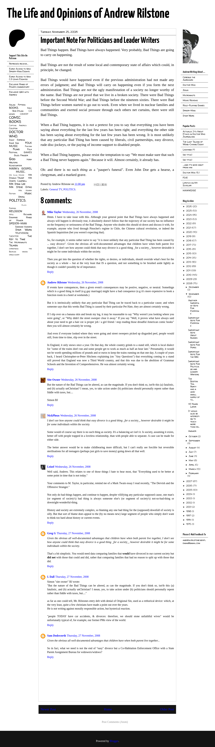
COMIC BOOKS (15, 119)
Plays (24, 205)
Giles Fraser (21, 155)
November (194, 293)
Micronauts (189, 95)
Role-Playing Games (193, 105)
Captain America (18, 125)
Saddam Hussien (23, 226)
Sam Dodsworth (56, 635)
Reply (50, 271)
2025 (189, 210)
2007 (189, 481)
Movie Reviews (190, 100)
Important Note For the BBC (194, 354)
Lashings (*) (189, 149)
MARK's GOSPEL (20, 168)
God (12, 158)
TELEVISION (21, 233)
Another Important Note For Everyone (193, 307)
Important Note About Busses (193, 333)
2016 (189, 249)
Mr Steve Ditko (20, 187)
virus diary (14, 254)
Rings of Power (20, 219)
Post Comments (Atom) (115, 721)
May (191, 460)
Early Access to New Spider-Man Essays (20, 70)
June (191, 456)
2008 (189, 283)
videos (25, 251)
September (194, 440)
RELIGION (15, 211)
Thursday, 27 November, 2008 (73, 533)
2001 (189, 506)
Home (108, 709)
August (193, 447)
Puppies (12, 208)
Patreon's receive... (18, 63)
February (194, 473)
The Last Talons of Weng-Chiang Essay (193, 143)
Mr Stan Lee (17, 184)
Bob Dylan (17, 110)
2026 (189, 206)
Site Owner (53, 379)
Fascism (28, 146)
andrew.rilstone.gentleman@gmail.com (194, 542)
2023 (189, 219)
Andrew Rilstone (57, 282)
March (193, 469)
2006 (189, 485)
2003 (189, 498)
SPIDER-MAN (18, 223)
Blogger (114, 740)
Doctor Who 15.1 (191, 172)
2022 (189, 223)
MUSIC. (20, 171)
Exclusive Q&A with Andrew (19, 93)
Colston (13, 128)
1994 (189, 519)
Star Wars (23, 229)
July (191, 451)
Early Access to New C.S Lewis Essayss (20, 78)
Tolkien (13, 245)
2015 (189, 253)
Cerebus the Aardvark (189, 78)
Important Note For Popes (194, 345)
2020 (189, 232)
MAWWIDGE (189, 190)
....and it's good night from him (193, 166)
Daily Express (17, 139)
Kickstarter (15, 165)
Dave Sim (14, 142)
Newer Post (48, 709)
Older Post (167, 709)
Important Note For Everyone (194, 321)
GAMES (28, 152)
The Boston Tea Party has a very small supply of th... (194, 389)
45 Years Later (193, 405)
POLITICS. (69, 189)
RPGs (11, 214)
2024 (189, 214)
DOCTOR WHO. (16, 133)
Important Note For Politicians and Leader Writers (194, 368)
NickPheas (53, 415)
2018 (189, 240)
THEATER (14, 236)
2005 (189, 489)
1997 (189, 515)
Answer (192, 431)
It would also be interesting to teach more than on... (194, 418)
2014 (189, 257)
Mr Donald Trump (20, 176)
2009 (189, 279)
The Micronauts (18, 242)
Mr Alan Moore (16, 175)
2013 (189, 261)
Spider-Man (189, 110)
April (192, 464)
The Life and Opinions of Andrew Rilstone (88, 14)
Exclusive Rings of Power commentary (19, 85)
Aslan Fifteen (17, 104)
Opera (21, 196)
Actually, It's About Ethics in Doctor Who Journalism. (194, 134)
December (194, 287)
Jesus (185, 90)
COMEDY (24, 114)
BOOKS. (14, 107)
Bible (29, 108)
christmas (13, 248)
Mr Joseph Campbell (20, 179)
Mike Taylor (54, 212)
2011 (188, 270)
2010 (189, 274)
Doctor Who (189, 84)
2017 (189, 244)
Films (16, 149)
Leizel (50, 466)
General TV (55, 189)
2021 (189, 227)
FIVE (185, 177)
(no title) (187, 154)
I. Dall (50, 576)
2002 (189, 502)
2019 (189, 236)
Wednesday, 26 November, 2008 (80, 212)
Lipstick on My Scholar (190, 184)
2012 (189, 266)
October (193, 436)
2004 (189, 494)
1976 (189, 524)
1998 (189, 511)
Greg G (51, 533)
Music (28, 193)
